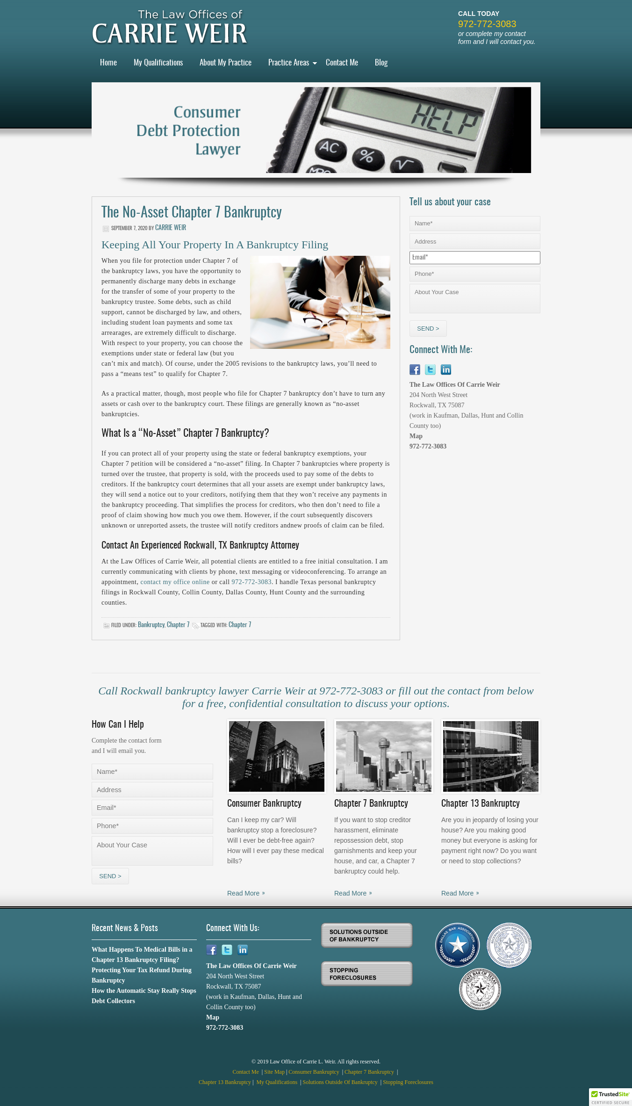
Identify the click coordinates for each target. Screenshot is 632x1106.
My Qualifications (158, 63)
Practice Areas (288, 63)
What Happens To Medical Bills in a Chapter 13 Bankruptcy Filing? (142, 954)
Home (108, 63)
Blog (381, 63)
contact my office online (175, 582)
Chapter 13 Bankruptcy (225, 1082)
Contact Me (342, 63)
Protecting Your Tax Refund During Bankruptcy (142, 975)
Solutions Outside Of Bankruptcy (341, 1082)
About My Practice (225, 63)
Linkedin (445, 369)
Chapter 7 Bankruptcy (370, 1072)
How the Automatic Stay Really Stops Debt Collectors (144, 996)
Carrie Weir (170, 228)
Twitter (430, 369)
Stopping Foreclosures (408, 1082)
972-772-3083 (487, 24)
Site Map (274, 1072)
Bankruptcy (151, 625)
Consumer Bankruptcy (314, 1072)
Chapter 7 (178, 625)
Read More (243, 893)
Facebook (414, 369)
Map (416, 436)
